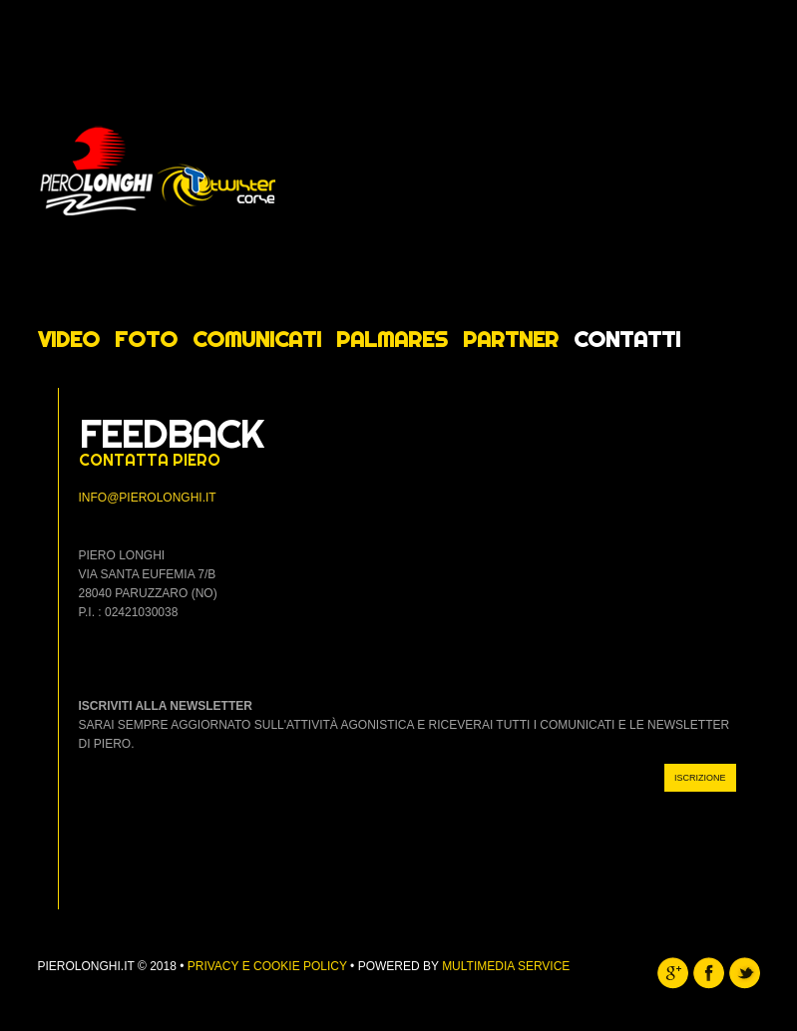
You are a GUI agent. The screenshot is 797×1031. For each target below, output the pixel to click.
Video (69, 339)
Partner (511, 339)
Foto (146, 339)
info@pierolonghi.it (147, 498)
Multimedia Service (506, 966)
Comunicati (257, 339)
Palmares (392, 339)
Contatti (627, 339)
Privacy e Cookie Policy (267, 966)
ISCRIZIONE (700, 778)
